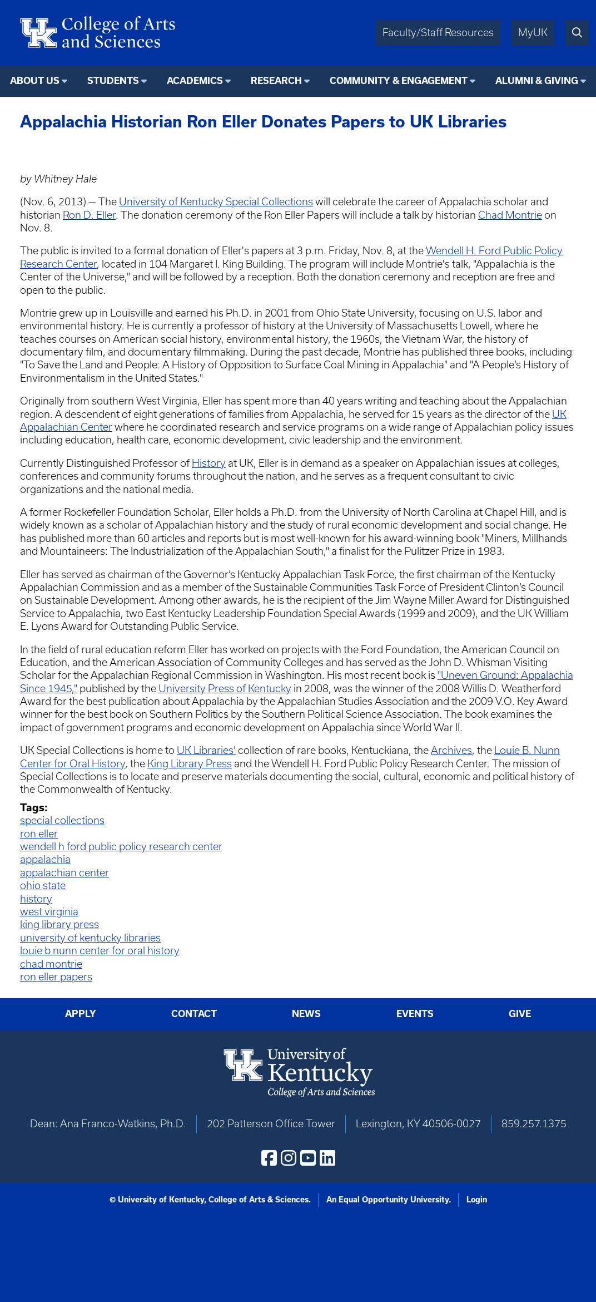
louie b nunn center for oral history (100, 950)
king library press (59, 924)
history (36, 899)
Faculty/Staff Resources (438, 32)
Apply (80, 1014)
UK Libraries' (206, 750)
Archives (451, 750)
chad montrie (51, 964)
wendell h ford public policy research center (121, 846)
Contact (194, 1014)
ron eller (39, 834)
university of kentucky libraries (90, 938)
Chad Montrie (510, 215)
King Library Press (189, 764)
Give (520, 1014)
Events (415, 1014)
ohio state (43, 885)
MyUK (533, 32)
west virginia (49, 912)
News (306, 1014)
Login (476, 1199)
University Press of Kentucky (224, 688)
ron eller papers (56, 977)
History (209, 463)
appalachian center (64, 873)
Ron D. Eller (89, 215)
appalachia (45, 859)
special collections (62, 820)
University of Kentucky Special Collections (216, 202)
